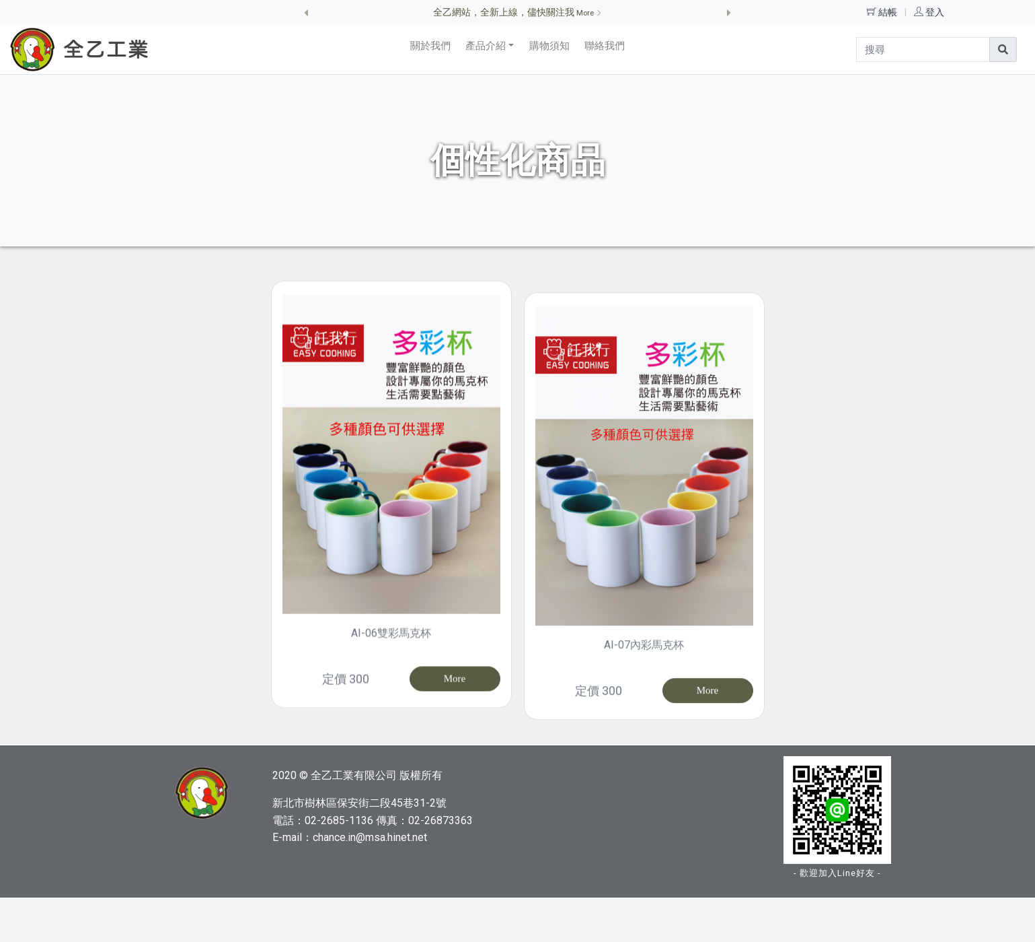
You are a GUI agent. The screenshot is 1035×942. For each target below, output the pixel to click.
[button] (306, 12)
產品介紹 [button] (485, 46)
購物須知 (549, 46)
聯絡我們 (604, 46)
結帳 (888, 12)
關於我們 (430, 46)
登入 (934, 12)
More (455, 714)
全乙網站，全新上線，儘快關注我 (517, 12)
